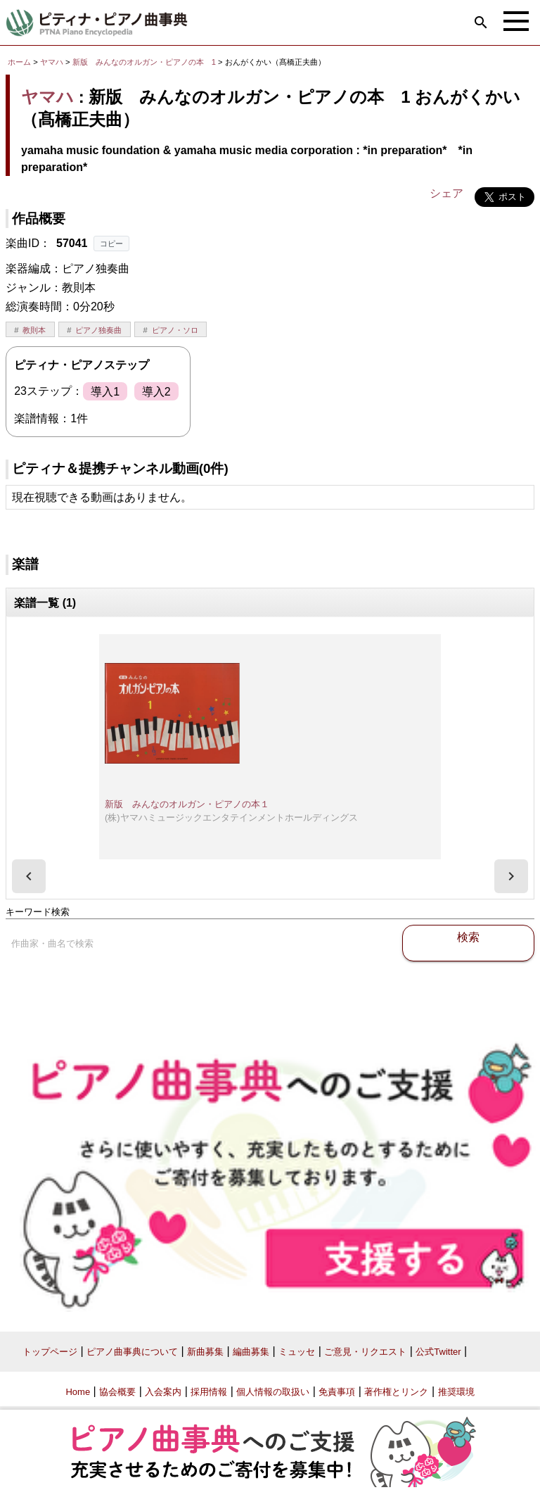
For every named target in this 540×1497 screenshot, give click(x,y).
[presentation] (29, 876)
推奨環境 (456, 1392)
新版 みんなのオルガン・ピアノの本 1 (145, 62)
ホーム (19, 62)
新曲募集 (205, 1351)
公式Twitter (438, 1351)
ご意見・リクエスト (365, 1351)
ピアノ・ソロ (175, 330)
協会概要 (117, 1392)
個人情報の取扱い (272, 1392)
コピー (111, 243)
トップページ (49, 1351)
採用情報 (209, 1392)
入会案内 (163, 1392)
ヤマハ (51, 62)
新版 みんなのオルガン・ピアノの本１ (187, 804)
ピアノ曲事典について (132, 1351)
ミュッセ (296, 1351)
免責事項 (337, 1392)
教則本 (34, 330)
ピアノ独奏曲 (98, 330)
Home (77, 1392)
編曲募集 (251, 1351)
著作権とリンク (396, 1392)
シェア (446, 193)
